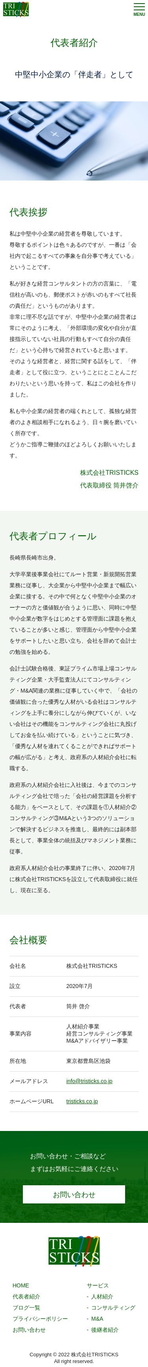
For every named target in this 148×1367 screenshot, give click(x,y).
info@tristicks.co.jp (89, 1081)
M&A (97, 1319)
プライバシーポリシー (40, 1319)
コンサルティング (113, 1307)
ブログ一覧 (26, 1307)
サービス (98, 1285)
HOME (21, 1285)
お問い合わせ (74, 1194)
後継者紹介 (105, 1330)
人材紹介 (102, 1296)
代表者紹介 (26, 1296)
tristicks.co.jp (82, 1101)
